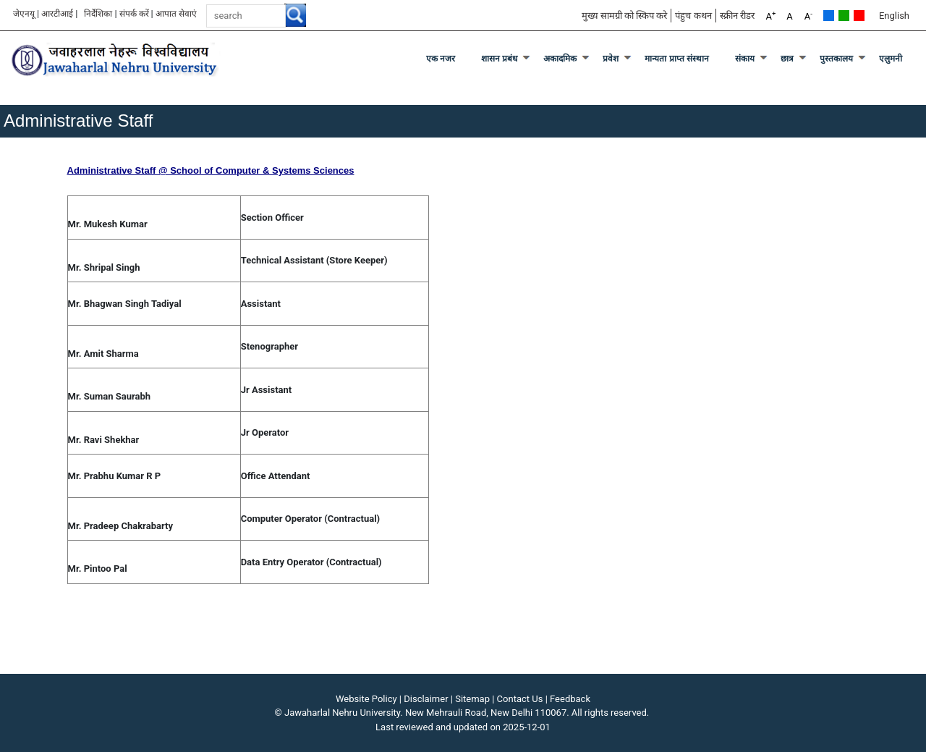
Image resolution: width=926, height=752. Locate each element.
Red (859, 15)
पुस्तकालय (836, 59)
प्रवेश (611, 59)
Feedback (570, 698)
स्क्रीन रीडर (737, 15)
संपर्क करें (134, 14)
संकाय (745, 59)
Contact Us (520, 698)
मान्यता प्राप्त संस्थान (677, 59)
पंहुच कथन (693, 15)
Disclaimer (426, 698)
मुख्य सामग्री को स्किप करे (625, 15)
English (894, 15)
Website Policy (366, 698)
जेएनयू (24, 14)
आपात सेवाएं (176, 14)
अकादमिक (560, 59)
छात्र (787, 59)
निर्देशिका (98, 14)
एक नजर (440, 59)
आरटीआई (57, 14)
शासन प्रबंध (499, 59)
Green (843, 15)
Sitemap (472, 698)
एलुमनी (890, 59)
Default (828, 15)
